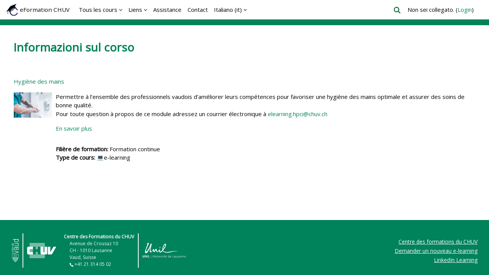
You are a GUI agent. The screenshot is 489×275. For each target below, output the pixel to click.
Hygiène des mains (39, 81)
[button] (397, 10)
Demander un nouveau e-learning (436, 250)
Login (465, 9)
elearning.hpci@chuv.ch (297, 114)
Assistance (167, 9)
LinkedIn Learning (456, 260)
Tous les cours (98, 9)
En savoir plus (74, 128)
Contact (198, 9)
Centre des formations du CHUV (438, 241)
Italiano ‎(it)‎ (228, 9)
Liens (135, 9)
